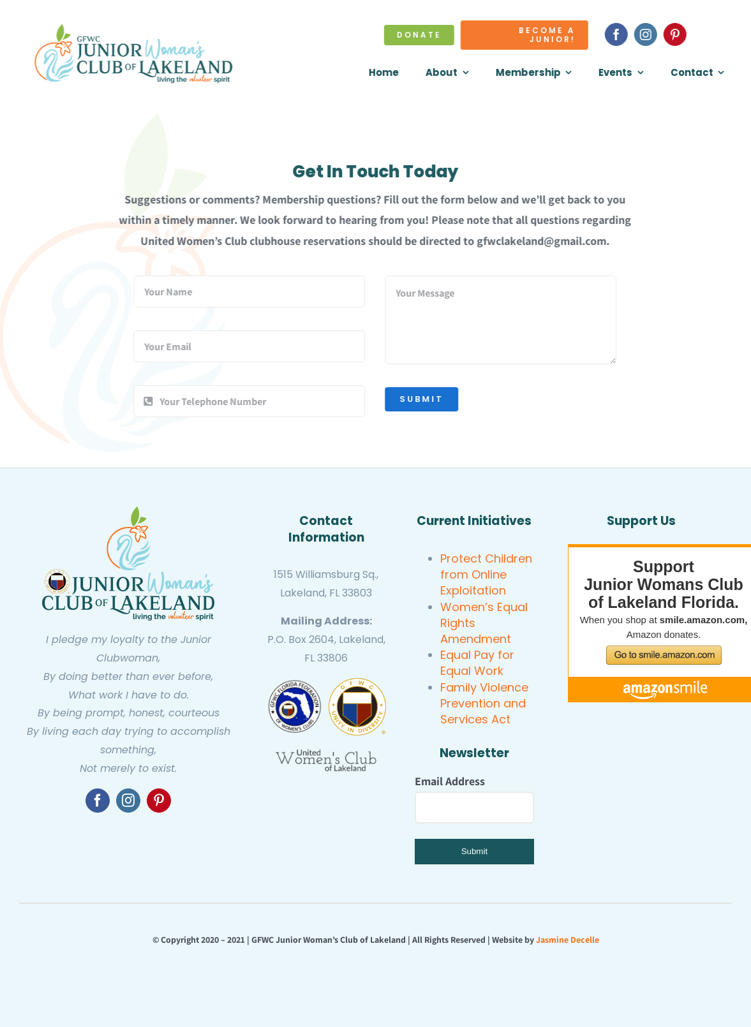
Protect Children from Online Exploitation (486, 574)
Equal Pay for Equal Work (477, 663)
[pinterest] (676, 34)
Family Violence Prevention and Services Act (484, 703)
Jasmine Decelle (567, 939)
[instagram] (647, 34)
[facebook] (617, 34)
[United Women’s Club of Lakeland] (326, 753)
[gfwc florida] (294, 683)
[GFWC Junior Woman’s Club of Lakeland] (128, 512)
